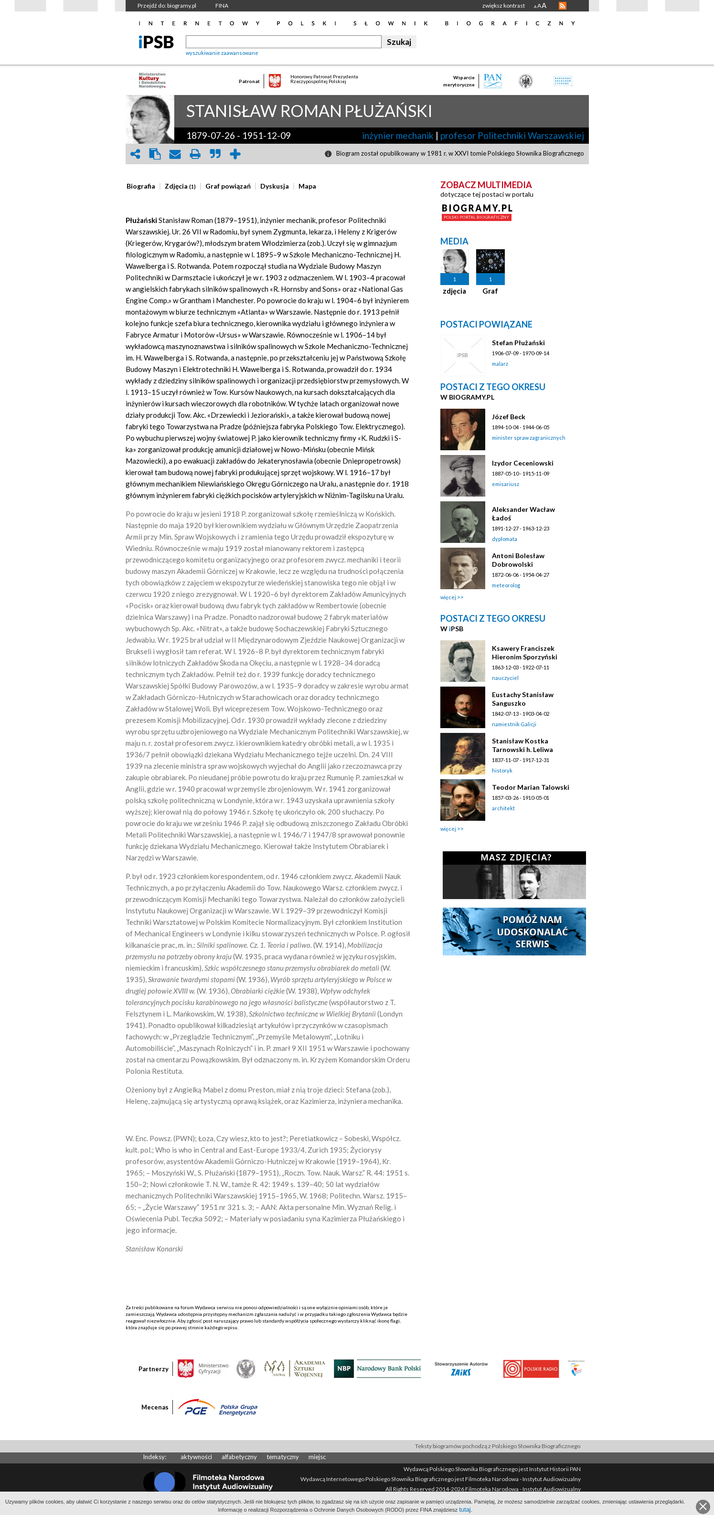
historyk (502, 770)
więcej (448, 597)
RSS (562, 6)
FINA (221, 5)
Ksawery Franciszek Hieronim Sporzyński (524, 652)
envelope (175, 154)
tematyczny (282, 1457)
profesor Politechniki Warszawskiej (512, 135)
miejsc (317, 1457)
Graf (490, 290)
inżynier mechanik (398, 135)
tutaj (465, 1509)
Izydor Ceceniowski (523, 463)
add (235, 154)
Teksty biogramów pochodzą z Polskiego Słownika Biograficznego (497, 1446)
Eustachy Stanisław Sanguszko (523, 698)
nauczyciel (505, 678)
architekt (503, 808)
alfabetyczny (239, 1457)
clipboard (155, 154)
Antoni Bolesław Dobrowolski (518, 559)
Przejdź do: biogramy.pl (167, 5)
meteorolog (506, 585)
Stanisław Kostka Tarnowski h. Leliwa (522, 745)
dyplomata (504, 539)
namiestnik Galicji (514, 724)
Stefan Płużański (518, 343)
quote (215, 154)
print (195, 154)
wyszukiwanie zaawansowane (222, 53)
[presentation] (141, 186)
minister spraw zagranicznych (528, 437)
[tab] (143, 186)
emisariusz (505, 484)
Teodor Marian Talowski (530, 787)
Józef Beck (508, 417)
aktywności (196, 1457)
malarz (500, 363)
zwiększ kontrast (503, 5)
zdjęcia (454, 290)
